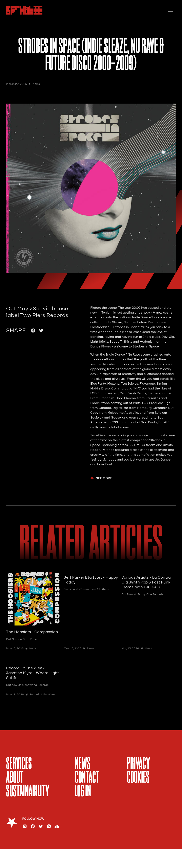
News (82, 764)
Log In (83, 792)
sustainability (27, 792)
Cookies (138, 778)
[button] (171, 10)
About (14, 778)
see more (104, 478)
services (19, 764)
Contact (87, 778)
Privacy (138, 764)
